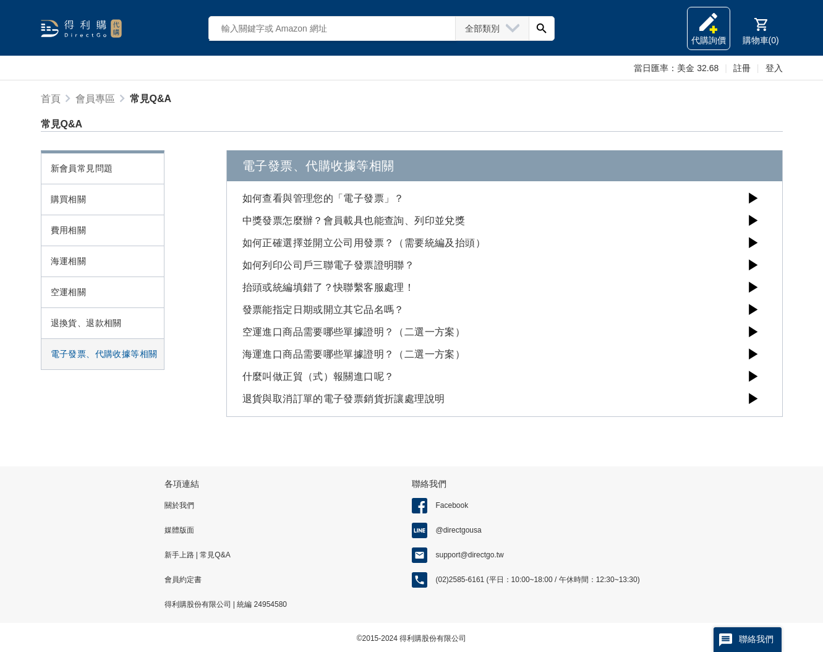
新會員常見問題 (82, 168)
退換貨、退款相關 (86, 323)
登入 (774, 68)
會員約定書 (183, 579)
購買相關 (69, 199)
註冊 (742, 68)
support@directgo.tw (470, 555)
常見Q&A (214, 555)
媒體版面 (179, 530)
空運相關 (69, 292)
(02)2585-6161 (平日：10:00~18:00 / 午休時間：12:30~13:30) (538, 579)
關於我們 (179, 505)
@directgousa (459, 530)
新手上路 (180, 555)
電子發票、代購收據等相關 (104, 354)
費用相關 (69, 230)
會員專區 (95, 98)
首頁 (51, 98)
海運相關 (69, 261)
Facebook (452, 505)
